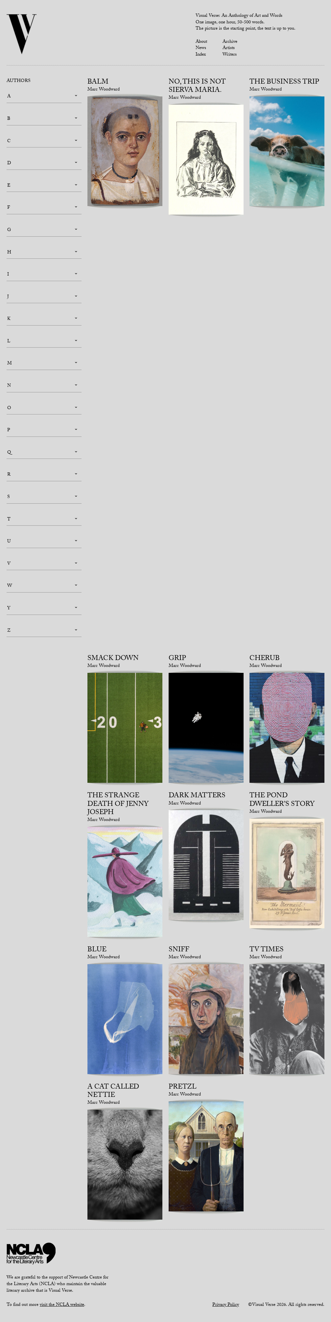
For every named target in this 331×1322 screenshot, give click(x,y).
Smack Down (113, 659)
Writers (230, 55)
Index (201, 55)
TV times (266, 950)
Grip (177, 659)
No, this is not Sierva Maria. (197, 87)
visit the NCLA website (62, 1305)
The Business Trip (284, 83)
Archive (230, 42)
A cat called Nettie (113, 1092)
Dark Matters (197, 796)
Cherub (264, 659)
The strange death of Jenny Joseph (118, 804)
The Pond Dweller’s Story (282, 800)
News (201, 48)
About (201, 42)
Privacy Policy (225, 1305)
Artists (229, 48)
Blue (96, 950)
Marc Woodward (103, 90)
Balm (97, 83)
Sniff (179, 950)
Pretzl (183, 1088)
